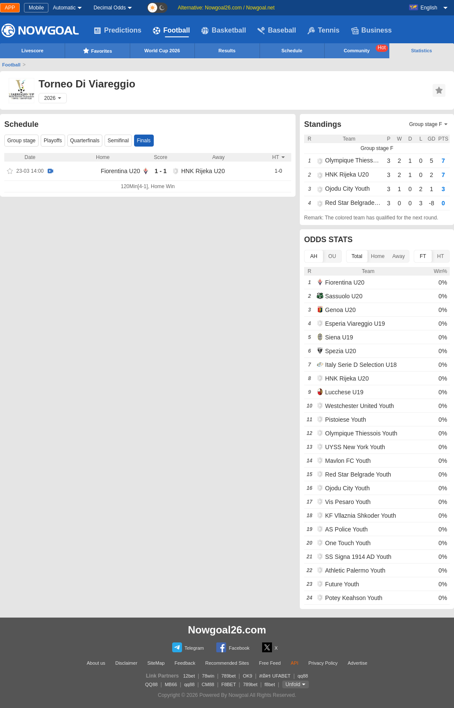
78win (208, 675)
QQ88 (151, 684)
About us (96, 663)
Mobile (36, 8)
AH (313, 256)
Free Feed (270, 663)
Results (227, 50)
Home (378, 256)
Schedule (291, 50)
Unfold (293, 684)
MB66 (171, 684)
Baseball (276, 30)
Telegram (188, 647)
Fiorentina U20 (120, 171)
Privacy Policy (323, 663)
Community (366, 49)
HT (440, 256)
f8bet (270, 684)
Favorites (97, 50)
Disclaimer (126, 663)
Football (171, 30)
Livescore (32, 50)
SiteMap (155, 663)
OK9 (247, 675)
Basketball (223, 30)
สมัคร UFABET (274, 675)
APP (10, 8)
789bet (228, 675)
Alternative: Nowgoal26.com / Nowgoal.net (226, 8)
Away (398, 256)
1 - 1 (161, 171)
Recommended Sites (227, 663)
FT (423, 256)
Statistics (421, 50)
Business (371, 30)
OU (332, 256)
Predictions (117, 30)
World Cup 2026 (162, 50)
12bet (189, 675)
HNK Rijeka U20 (203, 171)
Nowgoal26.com (227, 630)
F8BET (228, 684)
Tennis (323, 30)
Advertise (357, 663)
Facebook (232, 647)
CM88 (208, 684)
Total (357, 256)
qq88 (303, 675)
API (295, 663)
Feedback (185, 663)
